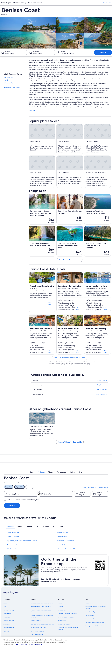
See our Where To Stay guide (70, 442)
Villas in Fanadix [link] (62, 537)
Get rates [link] (49, 303)
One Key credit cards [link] (37, 634)
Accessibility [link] (62, 620)
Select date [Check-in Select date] (9, 53)
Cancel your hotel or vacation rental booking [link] (96, 607)
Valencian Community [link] (19, 3)
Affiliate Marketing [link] (9, 627)
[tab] (32, 472)
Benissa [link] (30, 3)
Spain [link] (9, 3)
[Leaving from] (21, 494)
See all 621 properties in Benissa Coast (70, 358)
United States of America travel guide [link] (42, 603)
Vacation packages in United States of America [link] (42, 616)
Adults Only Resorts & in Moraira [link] (68, 549)
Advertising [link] (7, 624)
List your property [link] (9, 610)
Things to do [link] (8, 77)
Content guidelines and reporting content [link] (68, 628)
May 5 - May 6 (102, 385)
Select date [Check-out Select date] (37, 53)
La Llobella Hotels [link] (62, 532)
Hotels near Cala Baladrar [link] (65, 541)
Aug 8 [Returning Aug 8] (99, 495)
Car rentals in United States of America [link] (42, 624)
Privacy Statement (20, 644)
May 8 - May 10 (101, 390)
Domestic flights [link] (35, 620)
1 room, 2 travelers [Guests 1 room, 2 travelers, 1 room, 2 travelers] (68, 53)
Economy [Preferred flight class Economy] (103, 488)
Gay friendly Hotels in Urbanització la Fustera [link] (22, 541)
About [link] (5, 603)
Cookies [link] (60, 606)
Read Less (32, 110)
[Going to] (56, 494)
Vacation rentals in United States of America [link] (41, 611)
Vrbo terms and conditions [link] (66, 617)
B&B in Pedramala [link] (13, 532)
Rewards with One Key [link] (37, 631)
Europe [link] (3, 3)
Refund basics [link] (90, 615)
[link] (15, 88)
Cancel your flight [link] (91, 612)
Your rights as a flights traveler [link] (94, 626)
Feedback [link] (6, 631)
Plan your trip (107, 3)
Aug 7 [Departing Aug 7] (81, 495)
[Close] (108, 643)
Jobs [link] (5, 606)
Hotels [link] (6, 80)
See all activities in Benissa (70, 260)
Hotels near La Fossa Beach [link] (16, 545)
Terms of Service (37, 644)
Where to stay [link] (8, 83)
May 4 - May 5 (102, 380)
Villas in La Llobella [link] (13, 537)
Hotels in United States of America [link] (41, 606)
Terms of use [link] (62, 610)
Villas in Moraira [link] (12, 549)
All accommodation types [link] (38, 627)
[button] (56, 518)
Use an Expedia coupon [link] (93, 619)
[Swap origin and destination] (39, 493)
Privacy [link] (60, 603)
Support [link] (88, 603)
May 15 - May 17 (101, 394)
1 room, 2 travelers (89, 488)
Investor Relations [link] (9, 620)
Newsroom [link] (7, 617)
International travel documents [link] (95, 622)
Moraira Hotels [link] (62, 545)
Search (103, 52)
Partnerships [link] (7, 613)
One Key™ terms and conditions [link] (67, 613)
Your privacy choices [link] (64, 624)
